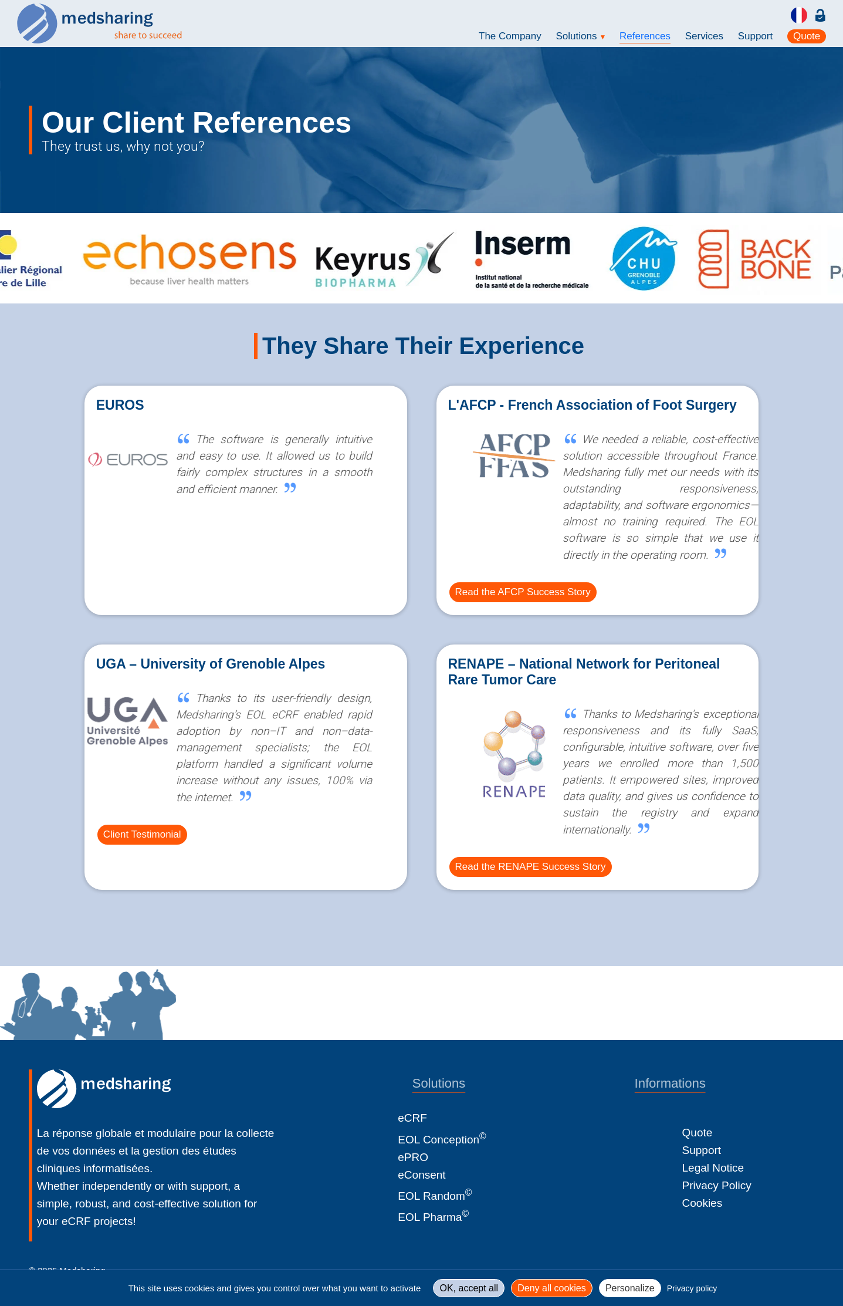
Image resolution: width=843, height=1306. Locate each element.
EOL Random (435, 1196)
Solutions (580, 36)
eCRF (412, 1118)
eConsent (421, 1175)
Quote (806, 36)
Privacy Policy (716, 1185)
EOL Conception (442, 1139)
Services (704, 36)
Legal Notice (713, 1168)
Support (755, 36)
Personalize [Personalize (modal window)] (630, 1288)
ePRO (413, 1157)
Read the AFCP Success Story (523, 592)
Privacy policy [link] (692, 1288)
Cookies (702, 1203)
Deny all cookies (551, 1288)
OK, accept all (468, 1288)
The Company (510, 36)
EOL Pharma (433, 1217)
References (645, 36)
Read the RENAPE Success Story (530, 866)
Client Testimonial (142, 834)
